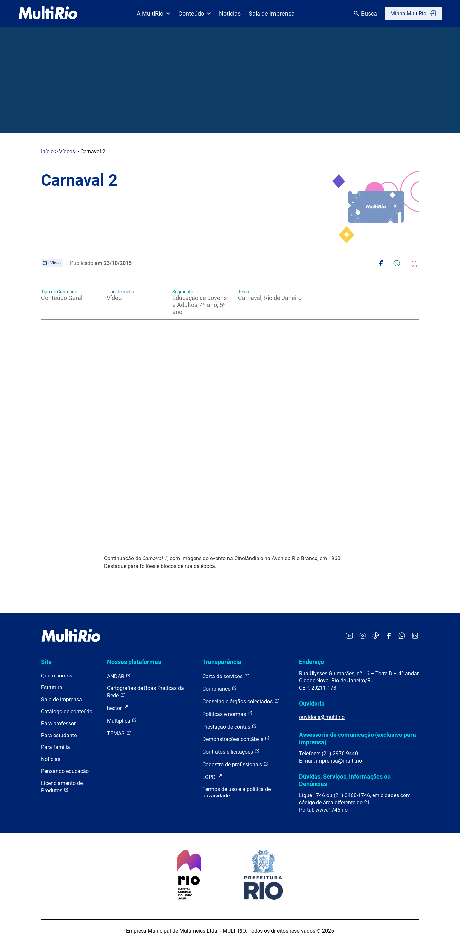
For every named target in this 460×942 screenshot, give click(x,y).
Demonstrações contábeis (236, 739)
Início (47, 151)
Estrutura (51, 687)
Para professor (58, 723)
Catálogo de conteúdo (66, 711)
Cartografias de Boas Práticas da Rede (145, 692)
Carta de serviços (225, 676)
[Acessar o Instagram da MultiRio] (362, 636)
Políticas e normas (227, 713)
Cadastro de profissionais (235, 764)
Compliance (219, 688)
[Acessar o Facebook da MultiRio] (389, 636)
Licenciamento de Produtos (62, 787)
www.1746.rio (332, 810)
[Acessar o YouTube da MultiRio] (349, 636)
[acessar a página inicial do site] (48, 13)
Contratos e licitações (230, 751)
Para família (55, 747)
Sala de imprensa (61, 699)
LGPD (212, 776)
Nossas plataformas (134, 661)
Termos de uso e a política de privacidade (236, 792)
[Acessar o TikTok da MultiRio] (376, 636)
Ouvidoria (312, 703)
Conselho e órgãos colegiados (240, 701)
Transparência (221, 661)
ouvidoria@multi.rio (322, 717)
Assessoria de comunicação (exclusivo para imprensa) (357, 738)
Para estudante (59, 735)
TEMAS (119, 733)
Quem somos (56, 676)
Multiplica (122, 720)
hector (117, 707)
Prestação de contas (229, 726)
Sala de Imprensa (272, 13)
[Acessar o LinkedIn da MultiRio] (415, 636)
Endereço (311, 661)
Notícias (230, 13)
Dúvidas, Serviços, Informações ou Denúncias (345, 780)
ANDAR (119, 676)
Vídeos (67, 151)
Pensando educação (65, 771)
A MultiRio (153, 13)
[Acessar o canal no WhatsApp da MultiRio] (402, 636)
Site (46, 661)
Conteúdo (194, 13)
